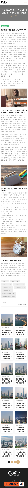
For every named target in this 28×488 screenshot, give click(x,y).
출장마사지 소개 (16, 481)
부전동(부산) (22, 304)
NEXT (18, 462)
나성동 (3, 302)
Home (8, 16)
